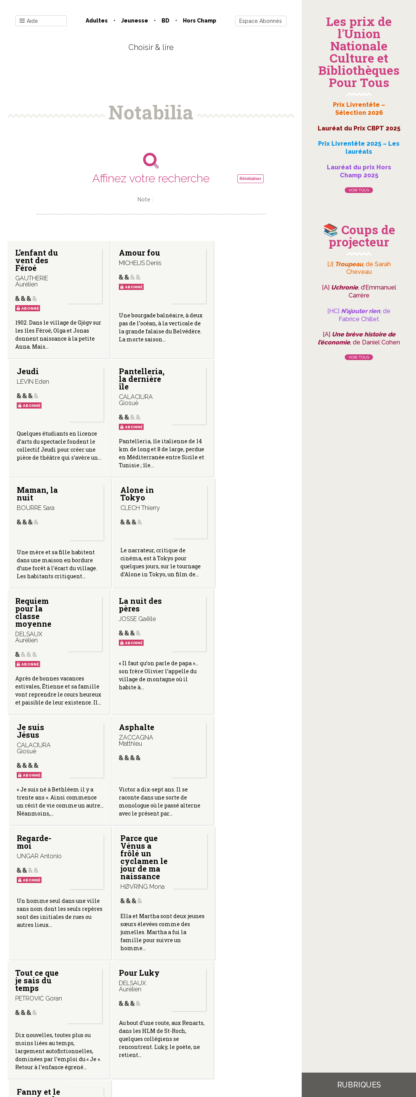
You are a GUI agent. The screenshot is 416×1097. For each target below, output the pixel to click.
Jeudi (217, 252)
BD (166, 21)
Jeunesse (134, 21)
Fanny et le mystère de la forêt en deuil (226, 835)
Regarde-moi (128, 679)
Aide (28, 21)
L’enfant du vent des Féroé (33, 260)
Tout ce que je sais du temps (35, 831)
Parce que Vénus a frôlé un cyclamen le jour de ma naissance (226, 698)
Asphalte (33, 675)
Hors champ (199, 21)
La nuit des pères (129, 545)
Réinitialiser (250, 179)
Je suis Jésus (220, 545)
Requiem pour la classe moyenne (33, 552)
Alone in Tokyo (223, 375)
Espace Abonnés (260, 21)
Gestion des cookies (224, 1020)
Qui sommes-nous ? (111, 1020)
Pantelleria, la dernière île (42, 440)
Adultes (97, 21)
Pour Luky (131, 824)
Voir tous (359, 190)
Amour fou (124, 256)
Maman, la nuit (126, 375)
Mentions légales (168, 1020)
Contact (65, 1020)
